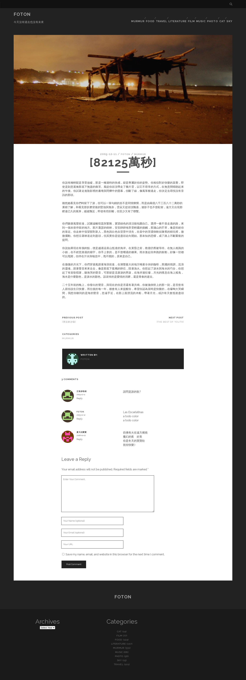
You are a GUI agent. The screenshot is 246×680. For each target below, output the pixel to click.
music (197, 14)
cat (220, 14)
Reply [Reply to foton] (80, 408)
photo (209, 14)
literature (171, 14)
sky (230, 14)
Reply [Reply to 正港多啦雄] (80, 388)
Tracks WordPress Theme (108, 676)
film (186, 14)
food (141, 14)
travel (154, 14)
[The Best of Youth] (170, 311)
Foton (22, 14)
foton (124, 143)
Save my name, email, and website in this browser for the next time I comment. (115, 544)
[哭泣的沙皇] (69, 311)
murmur (127, 14)
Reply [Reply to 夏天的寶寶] (80, 429)
